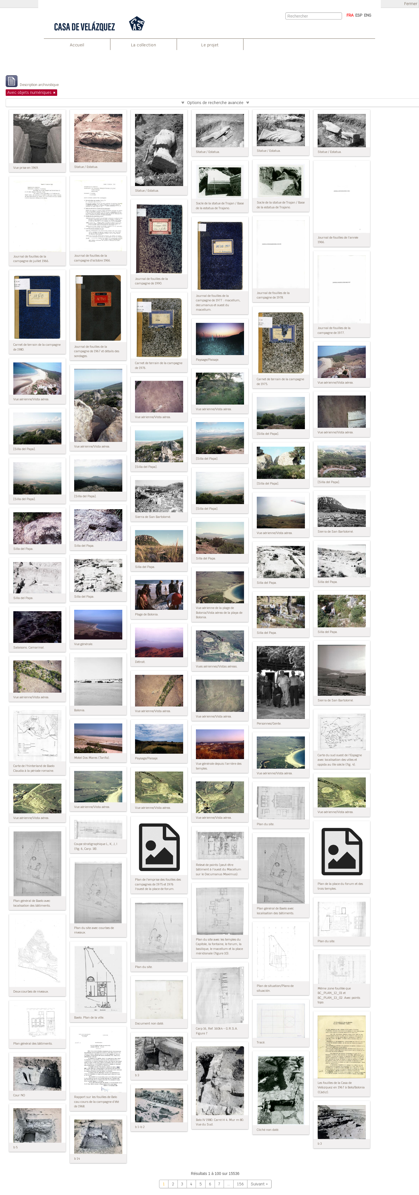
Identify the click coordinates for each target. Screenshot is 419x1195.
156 (240, 1184)
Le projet (210, 44)
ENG (367, 15)
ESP (358, 15)
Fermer (410, 3)
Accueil (77, 44)
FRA (350, 15)
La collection (143, 44)
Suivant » (259, 1184)
